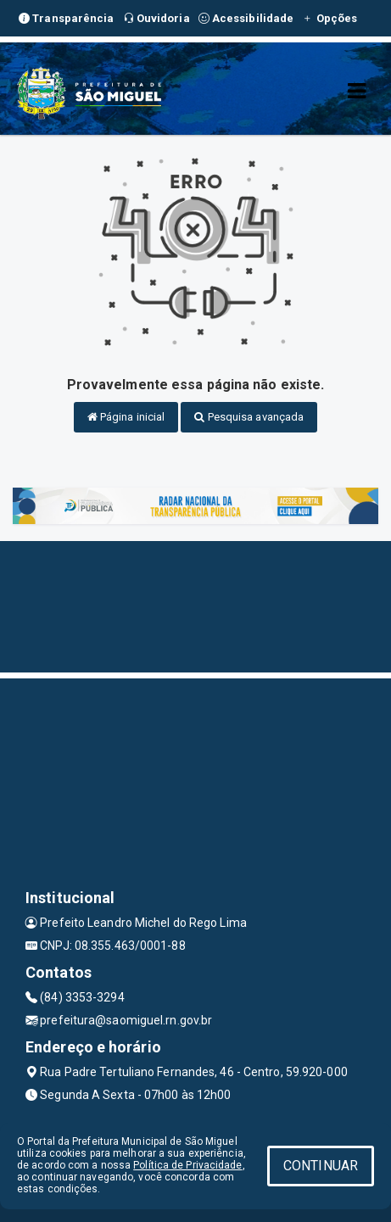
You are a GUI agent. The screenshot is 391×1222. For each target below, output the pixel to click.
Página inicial (126, 416)
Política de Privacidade (187, 1165)
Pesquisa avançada (249, 416)
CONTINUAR (320, 1166)
